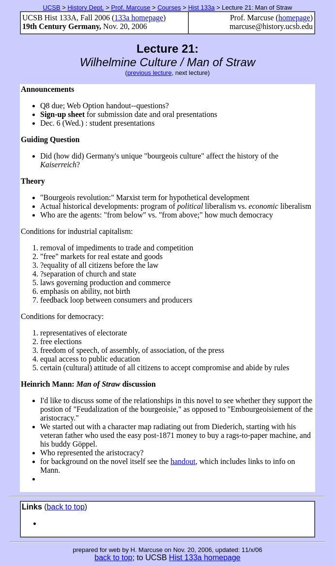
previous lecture (149, 72)
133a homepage (138, 18)
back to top (66, 507)
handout (183, 461)
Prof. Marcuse (130, 7)
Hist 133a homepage (205, 557)
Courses (169, 7)
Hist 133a (201, 7)
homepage (294, 18)
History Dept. (85, 7)
